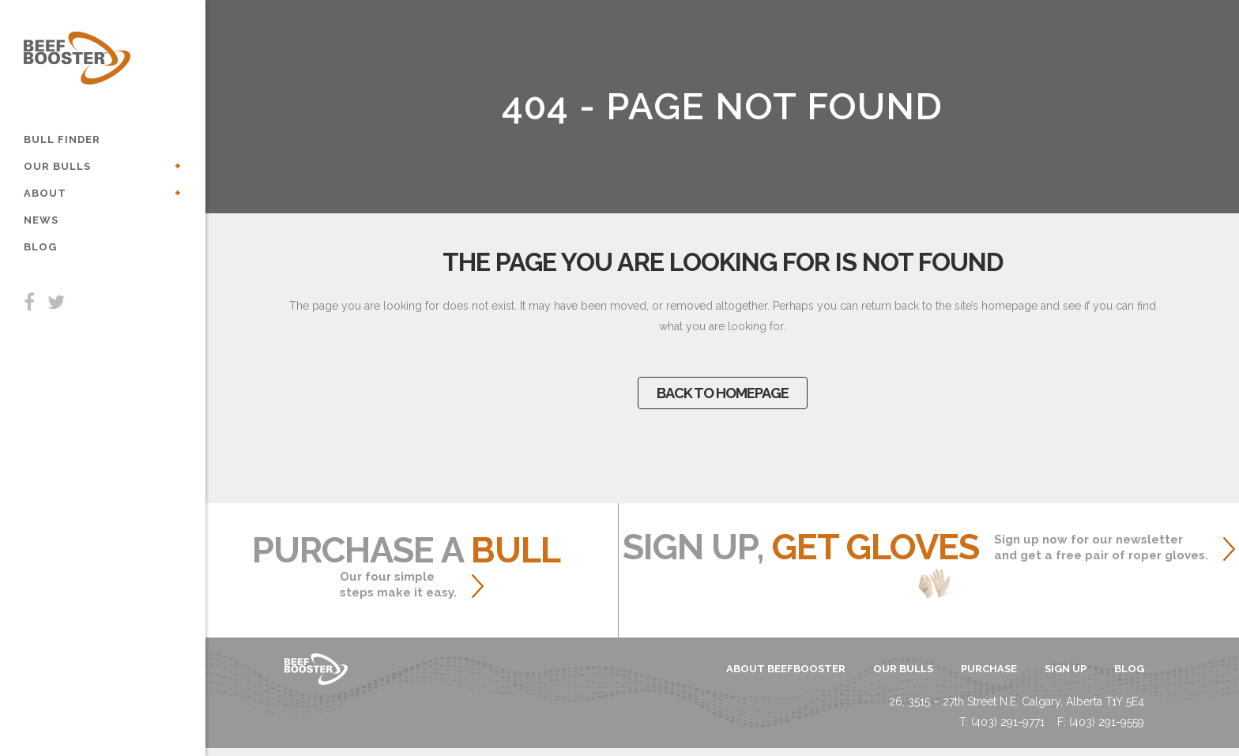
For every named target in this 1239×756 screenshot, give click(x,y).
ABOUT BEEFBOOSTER (785, 669)
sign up (1065, 669)
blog (1129, 669)
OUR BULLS (903, 669)
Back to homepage (723, 393)
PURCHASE (989, 669)
